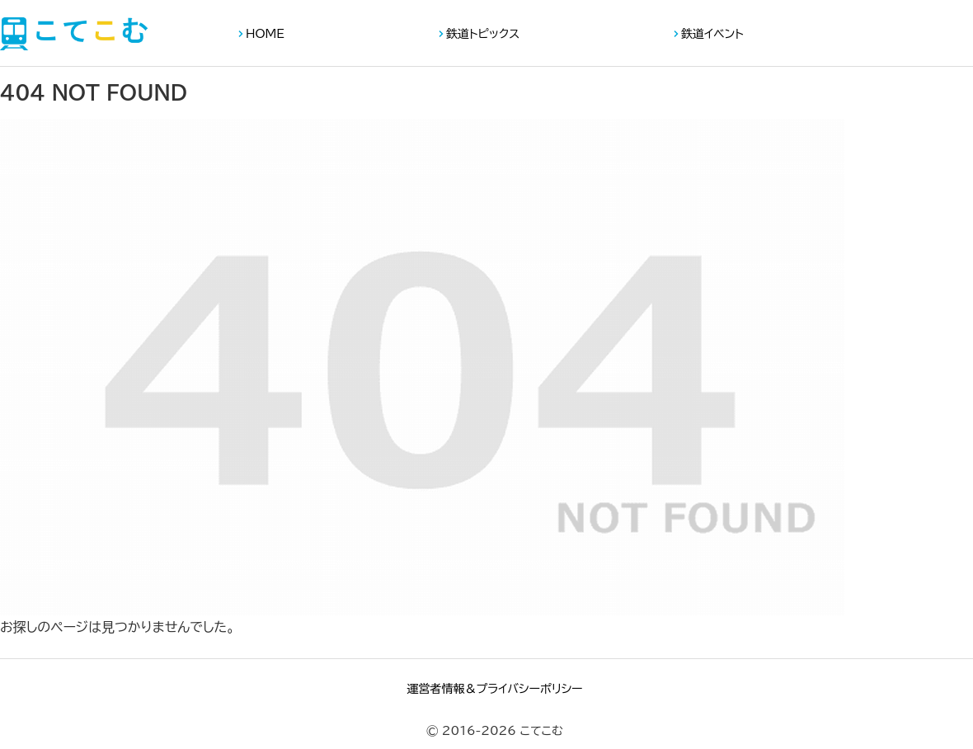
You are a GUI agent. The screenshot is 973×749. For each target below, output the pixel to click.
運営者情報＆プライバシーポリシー (494, 689)
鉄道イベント (712, 34)
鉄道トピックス (482, 34)
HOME (265, 34)
